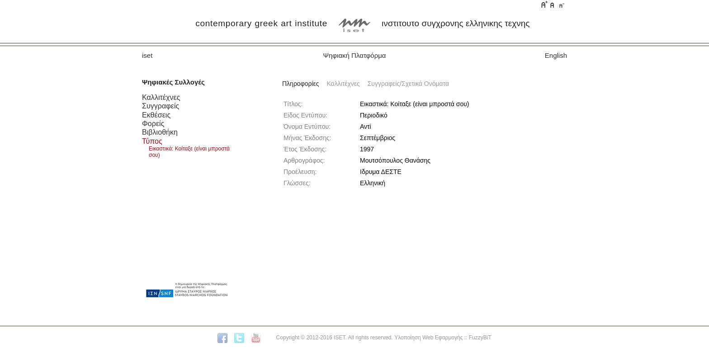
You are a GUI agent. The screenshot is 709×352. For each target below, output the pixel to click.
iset (147, 55)
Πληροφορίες (300, 83)
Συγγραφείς (160, 106)
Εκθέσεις (156, 115)
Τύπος (152, 141)
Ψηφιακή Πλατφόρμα (354, 55)
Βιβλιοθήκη (160, 132)
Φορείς (153, 123)
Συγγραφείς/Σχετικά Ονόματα (408, 83)
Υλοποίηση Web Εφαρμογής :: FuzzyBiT (443, 337)
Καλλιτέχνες (161, 97)
